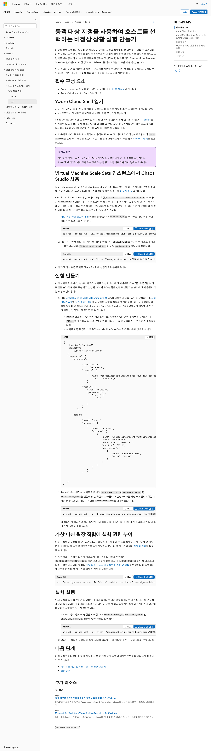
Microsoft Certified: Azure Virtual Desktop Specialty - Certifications (86, 713)
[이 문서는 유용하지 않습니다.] (179, 70)
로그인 (204, 3)
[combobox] (20, 25)
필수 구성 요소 (182, 27)
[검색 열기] (197, 4)
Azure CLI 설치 (140, 138)
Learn (58, 21)
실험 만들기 (181, 41)
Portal (184, 11)
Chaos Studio (81, 21)
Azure (67, 21)
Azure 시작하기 (199, 11)
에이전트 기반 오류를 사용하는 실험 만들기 (83, 666)
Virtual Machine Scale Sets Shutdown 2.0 (87, 297)
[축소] (36, 19)
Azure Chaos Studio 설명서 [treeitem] (18, 32)
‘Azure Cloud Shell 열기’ (186, 31)
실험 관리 (66, 670)
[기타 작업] (153, 22)
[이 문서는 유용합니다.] (176, 70)
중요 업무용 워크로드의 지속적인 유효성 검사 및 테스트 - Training (85, 698)
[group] (108, 234)
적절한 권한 (140, 546)
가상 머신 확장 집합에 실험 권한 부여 (190, 46)
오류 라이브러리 (83, 301)
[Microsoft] (5, 4)
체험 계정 (117, 88)
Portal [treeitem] (13, 96)
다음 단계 (180, 55)
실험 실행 (180, 52)
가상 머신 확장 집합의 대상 (75, 216)
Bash (146, 119)
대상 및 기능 (126, 190)
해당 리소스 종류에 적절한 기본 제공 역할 (107, 564)
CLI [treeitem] (12, 101)
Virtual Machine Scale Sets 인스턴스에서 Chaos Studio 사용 (191, 36)
